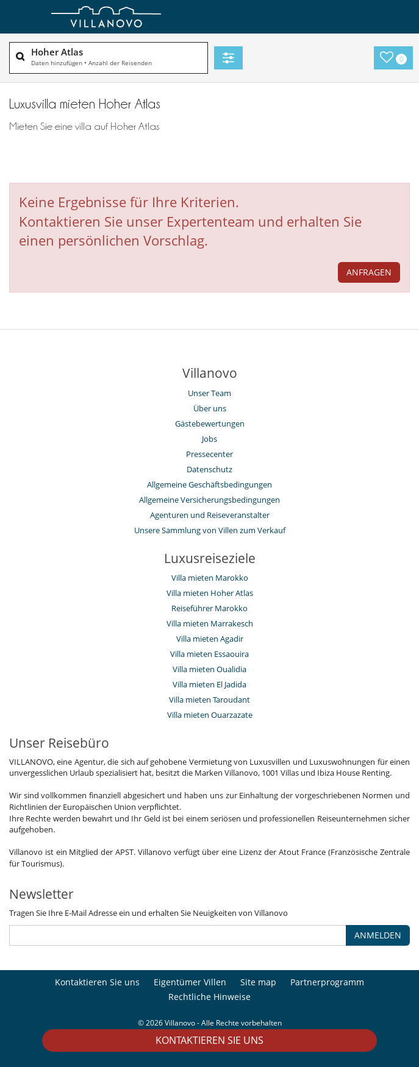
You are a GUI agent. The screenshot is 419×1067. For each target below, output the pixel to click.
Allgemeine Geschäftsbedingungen (209, 484)
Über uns (209, 408)
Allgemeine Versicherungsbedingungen (209, 499)
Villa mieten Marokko (209, 577)
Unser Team (209, 393)
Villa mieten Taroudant (209, 699)
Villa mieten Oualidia (209, 669)
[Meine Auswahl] (393, 57)
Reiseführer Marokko (209, 608)
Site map (258, 982)
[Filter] (228, 57)
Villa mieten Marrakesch (210, 623)
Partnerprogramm (327, 982)
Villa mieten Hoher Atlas (210, 592)
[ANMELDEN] (177, 935)
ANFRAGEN (369, 272)
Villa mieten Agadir (209, 638)
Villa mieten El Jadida (209, 684)
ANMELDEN (377, 935)
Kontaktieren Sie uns (209, 1040)
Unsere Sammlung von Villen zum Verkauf (209, 530)
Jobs (209, 438)
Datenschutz (209, 469)
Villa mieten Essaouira (209, 653)
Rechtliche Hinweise (209, 996)
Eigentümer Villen (190, 982)
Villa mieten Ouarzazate (209, 714)
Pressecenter (209, 453)
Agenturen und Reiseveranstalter (210, 514)
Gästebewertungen (210, 423)
